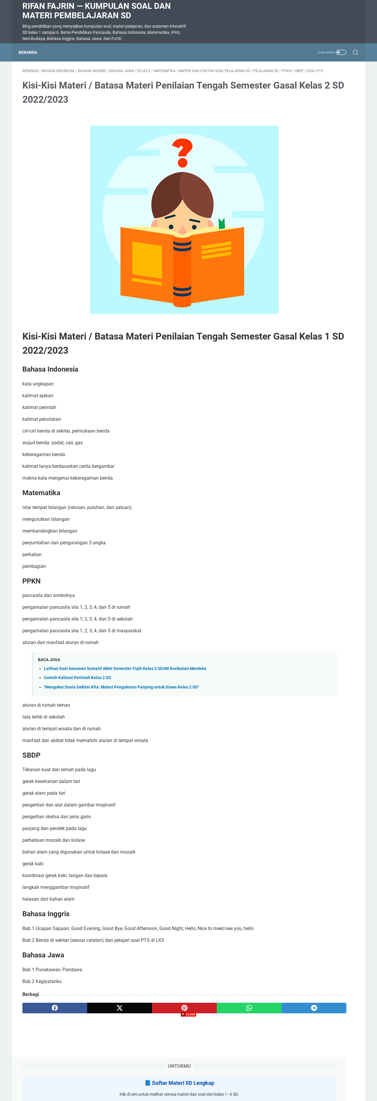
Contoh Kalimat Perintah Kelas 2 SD (77, 686)
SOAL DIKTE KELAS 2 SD (297, 376)
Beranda (31, 52)
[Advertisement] (188, 1060)
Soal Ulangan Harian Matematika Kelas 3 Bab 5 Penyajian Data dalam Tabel (309, 192)
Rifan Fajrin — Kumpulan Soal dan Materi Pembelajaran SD (96, 10)
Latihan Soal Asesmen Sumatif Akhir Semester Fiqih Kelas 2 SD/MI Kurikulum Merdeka (125, 677)
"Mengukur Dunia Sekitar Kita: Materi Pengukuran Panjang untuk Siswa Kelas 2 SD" (121, 696)
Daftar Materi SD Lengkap (314, 91)
